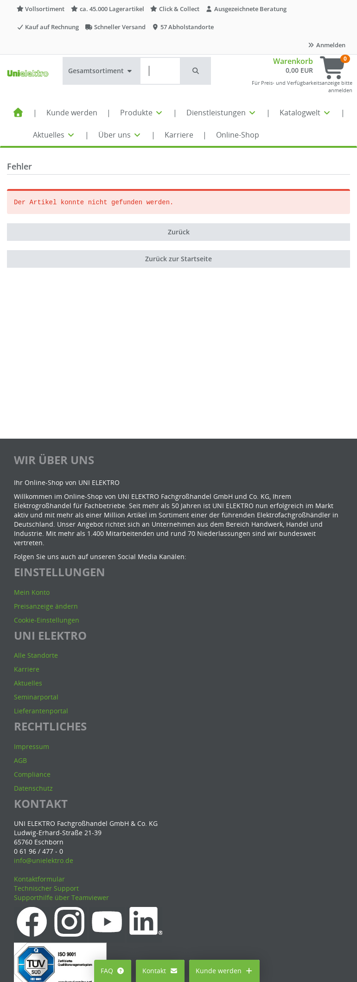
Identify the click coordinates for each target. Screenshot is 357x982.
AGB (20, 760)
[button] (196, 71)
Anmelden (326, 45)
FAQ (113, 970)
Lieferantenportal (41, 710)
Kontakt (160, 970)
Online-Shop (237, 135)
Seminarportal (36, 696)
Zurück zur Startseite (178, 258)
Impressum (31, 746)
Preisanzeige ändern (46, 606)
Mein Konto (32, 592)
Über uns (120, 135)
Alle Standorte (36, 655)
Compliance (32, 774)
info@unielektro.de (43, 860)
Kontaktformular (39, 879)
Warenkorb (293, 61)
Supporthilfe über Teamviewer (61, 897)
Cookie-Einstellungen (46, 620)
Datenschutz (33, 788)
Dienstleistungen (221, 112)
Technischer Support (46, 888)
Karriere (179, 135)
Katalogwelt (306, 112)
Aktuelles (54, 135)
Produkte (142, 112)
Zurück (179, 231)
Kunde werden (71, 112)
